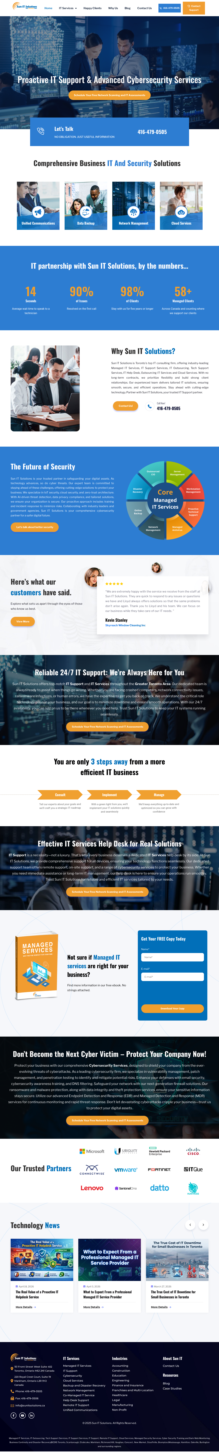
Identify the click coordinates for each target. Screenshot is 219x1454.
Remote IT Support (76, 1405)
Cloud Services (73, 1380)
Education (119, 1375)
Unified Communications (80, 1410)
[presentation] (164, 992)
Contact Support (194, 8)
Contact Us (144, 8)
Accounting (120, 1365)
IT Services (68, 8)
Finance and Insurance (128, 1385)
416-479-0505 (170, 8)
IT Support (70, 1370)
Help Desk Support (76, 1400)
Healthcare (120, 1395)
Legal (116, 1400)
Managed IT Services (77, 1365)
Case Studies (172, 1388)
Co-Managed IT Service (79, 1395)
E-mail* (145, 968)
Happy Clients (92, 8)
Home (48, 8)
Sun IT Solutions (102, 1423)
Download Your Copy (173, 1008)
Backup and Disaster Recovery (84, 1385)
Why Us (113, 8)
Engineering (120, 1380)
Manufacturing (122, 1405)
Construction (121, 1370)
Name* (145, 949)
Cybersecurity (72, 1375)
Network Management (79, 1390)
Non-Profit (119, 1409)
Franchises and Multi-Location (133, 1390)
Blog (128, 8)
